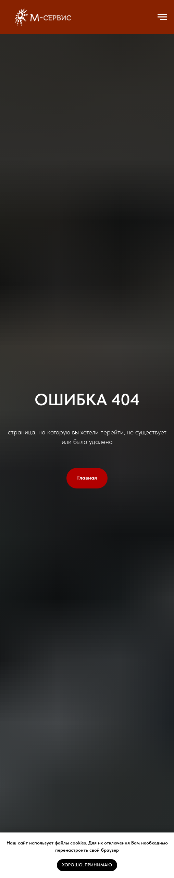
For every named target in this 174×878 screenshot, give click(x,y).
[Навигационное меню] (162, 17)
